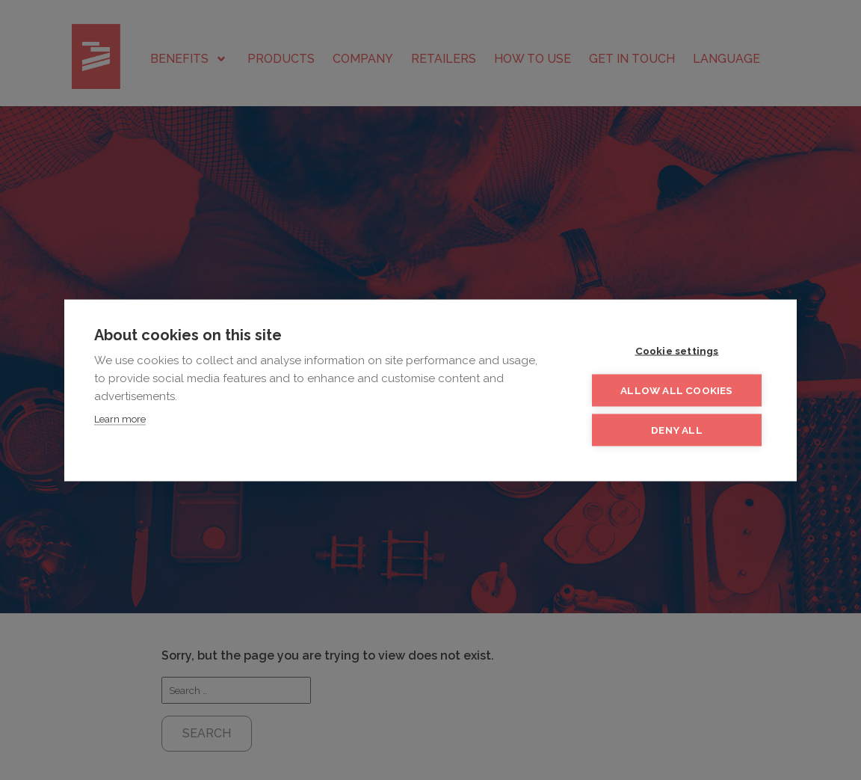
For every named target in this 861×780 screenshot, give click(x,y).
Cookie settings (677, 350)
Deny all (677, 429)
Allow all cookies (676, 390)
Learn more (120, 418)
